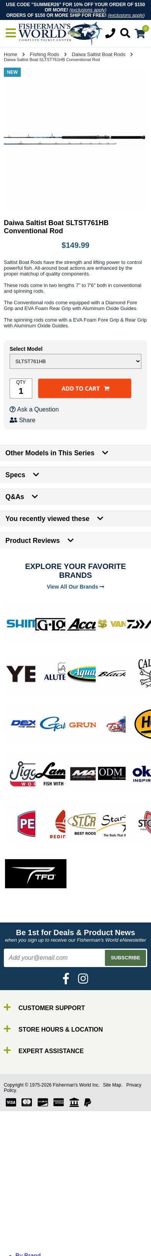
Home (10, 54)
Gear (22, 1226)
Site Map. (113, 1085)
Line (21, 1212)
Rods (22, 1198)
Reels (23, 1205)
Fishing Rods (44, 54)
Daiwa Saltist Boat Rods (98, 54)
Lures (23, 1219)
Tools (22, 1233)
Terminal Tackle (36, 1240)
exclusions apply (88, 10)
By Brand (28, 1191)
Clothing (26, 1247)
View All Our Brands (76, 587)
